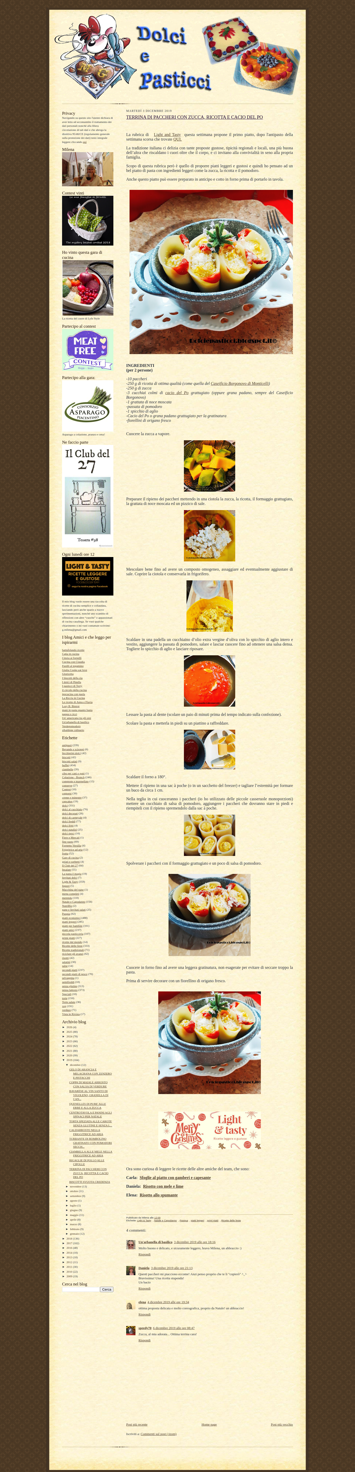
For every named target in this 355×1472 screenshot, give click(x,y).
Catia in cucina (70, 653)
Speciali (66, 994)
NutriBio (67, 905)
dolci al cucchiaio (72, 809)
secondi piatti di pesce (74, 974)
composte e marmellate (75, 781)
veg (64, 1006)
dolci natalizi (69, 829)
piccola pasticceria (72, 933)
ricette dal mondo (72, 941)
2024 (69, 1036)
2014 (69, 1252)
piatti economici (71, 917)
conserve (67, 785)
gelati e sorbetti (71, 861)
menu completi (70, 893)
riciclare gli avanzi (72, 953)
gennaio (75, 1233)
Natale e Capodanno (73, 901)
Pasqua (66, 913)
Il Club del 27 (70, 865)
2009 (69, 1276)
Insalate (66, 869)
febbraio (75, 1229)
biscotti (66, 757)
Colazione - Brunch (73, 777)
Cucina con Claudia (73, 661)
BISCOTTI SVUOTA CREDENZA (89, 1181)
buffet (65, 765)
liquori (66, 885)
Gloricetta (68, 673)
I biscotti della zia (72, 677)
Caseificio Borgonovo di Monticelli (240, 383)
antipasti (67, 745)
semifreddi (68, 981)
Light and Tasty (167, 134)
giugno (74, 1210)
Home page (209, 1424)
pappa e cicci (69, 714)
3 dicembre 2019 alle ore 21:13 (172, 1268)
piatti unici (68, 929)
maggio (74, 1214)
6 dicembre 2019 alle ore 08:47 (174, 1328)
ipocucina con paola (73, 694)
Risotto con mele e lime (163, 1186)
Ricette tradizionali (73, 949)
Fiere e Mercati (71, 837)
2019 (69, 1059)
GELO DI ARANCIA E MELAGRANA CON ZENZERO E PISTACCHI (90, 1073)
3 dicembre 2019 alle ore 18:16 (194, 1242)
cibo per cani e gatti (73, 773)
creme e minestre (72, 797)
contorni (67, 793)
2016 (69, 1247)
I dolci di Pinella (71, 682)
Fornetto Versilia (71, 845)
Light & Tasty (70, 881)
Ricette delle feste (72, 945)
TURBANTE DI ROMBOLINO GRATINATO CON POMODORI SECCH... (90, 1142)
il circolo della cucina (74, 689)
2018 (69, 1238)
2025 (69, 1031)
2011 (69, 1266)
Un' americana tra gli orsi (76, 717)
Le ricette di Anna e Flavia (77, 702)
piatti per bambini (72, 925)
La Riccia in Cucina (73, 697)
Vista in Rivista (71, 1014)
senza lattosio (70, 989)
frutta (65, 853)
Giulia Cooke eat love (74, 669)
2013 (69, 1257)
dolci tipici (68, 833)
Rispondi (145, 1254)
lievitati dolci (69, 877)
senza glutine (69, 986)
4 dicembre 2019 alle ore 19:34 (168, 1302)
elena (142, 1302)
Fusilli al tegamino (73, 665)
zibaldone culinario (73, 730)
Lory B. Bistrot (71, 706)
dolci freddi (68, 821)
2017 (69, 1243)
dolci (65, 805)
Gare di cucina (70, 857)
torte (64, 998)
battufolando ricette (73, 649)
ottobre (74, 1191)
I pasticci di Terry (72, 685)
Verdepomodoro (71, 726)
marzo (74, 1224)
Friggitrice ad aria (72, 849)
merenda (67, 897)
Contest (66, 789)
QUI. (177, 139)
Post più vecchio (282, 1424)
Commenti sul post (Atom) (158, 1434)
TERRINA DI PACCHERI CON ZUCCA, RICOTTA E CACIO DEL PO (89, 1172)
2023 (69, 1041)
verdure (66, 1009)
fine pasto (67, 841)
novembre (76, 1186)
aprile (73, 1219)
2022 (69, 1045)
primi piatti (68, 937)
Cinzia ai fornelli (72, 657)
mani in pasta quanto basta (77, 709)
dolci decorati (70, 813)
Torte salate (68, 1001)
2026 (69, 1027)
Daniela (144, 1268)
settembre (76, 1195)
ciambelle (67, 769)
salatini (66, 961)
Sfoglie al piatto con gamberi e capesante (175, 1177)
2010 (69, 1271)
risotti (65, 957)
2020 (69, 1055)
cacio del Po (177, 393)
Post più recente (136, 1424)
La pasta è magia (71, 873)
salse (65, 965)
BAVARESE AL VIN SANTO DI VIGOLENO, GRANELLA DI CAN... (88, 1094)
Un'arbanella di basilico (75, 722)
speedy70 (145, 1328)
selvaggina (68, 977)
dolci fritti (68, 825)
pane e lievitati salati (74, 909)
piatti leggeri (69, 921)
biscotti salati (69, 761)
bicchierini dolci (71, 753)
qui (84, 141)
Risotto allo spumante (158, 1195)
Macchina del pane (73, 889)
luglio (73, 1205)
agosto (74, 1200)
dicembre (75, 1064)
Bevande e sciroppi (73, 749)
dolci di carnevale (72, 817)
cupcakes (67, 801)
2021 (69, 1050)
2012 (69, 1262)
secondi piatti (69, 969)
